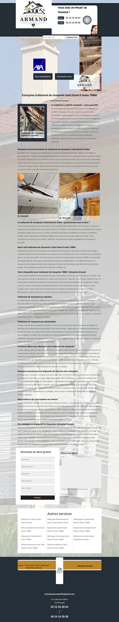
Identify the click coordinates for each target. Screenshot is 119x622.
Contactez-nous (64, 76)
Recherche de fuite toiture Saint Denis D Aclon (84, 538)
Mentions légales (34, 568)
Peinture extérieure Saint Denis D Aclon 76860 (57, 546)
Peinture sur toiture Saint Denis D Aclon (31, 521)
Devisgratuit (87, 20)
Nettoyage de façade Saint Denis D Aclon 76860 (84, 521)
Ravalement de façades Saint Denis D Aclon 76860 (85, 529)
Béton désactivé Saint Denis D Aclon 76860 (33, 529)
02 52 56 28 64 (73, 17)
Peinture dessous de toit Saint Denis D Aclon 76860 (33, 546)
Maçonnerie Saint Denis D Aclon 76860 (31, 538)
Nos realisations (43, 76)
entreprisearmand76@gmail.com (59, 594)
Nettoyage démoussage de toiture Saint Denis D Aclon (58, 521)
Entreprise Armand (85, 566)
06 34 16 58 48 (73, 22)
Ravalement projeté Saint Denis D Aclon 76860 (57, 529)
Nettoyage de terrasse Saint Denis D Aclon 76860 (58, 538)
